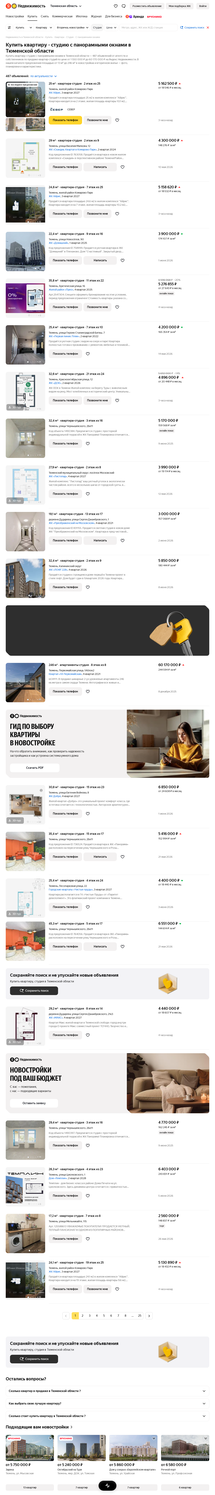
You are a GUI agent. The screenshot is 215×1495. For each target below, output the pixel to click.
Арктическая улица (70, 286)
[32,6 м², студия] (27, 393)
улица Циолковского (71, 1174)
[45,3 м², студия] (27, 943)
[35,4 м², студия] (27, 853)
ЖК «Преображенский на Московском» (72, 523)
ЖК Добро (55, 796)
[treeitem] (16, 16)
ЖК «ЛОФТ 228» (58, 569)
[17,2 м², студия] (27, 1235)
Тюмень (53, 89)
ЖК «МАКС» (56, 1017)
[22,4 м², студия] (27, 253)
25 (139, 1315)
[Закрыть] (207, 27)
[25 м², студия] (27, 108)
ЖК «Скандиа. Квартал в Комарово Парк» (73, 149)
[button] (123, 6)
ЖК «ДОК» (55, 383)
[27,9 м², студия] (27, 486)
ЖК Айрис (55, 92)
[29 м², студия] (27, 160)
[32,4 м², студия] (27, 440)
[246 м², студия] (27, 684)
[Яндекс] (8, 6)
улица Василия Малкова (73, 146)
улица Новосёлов (69, 239)
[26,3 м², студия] (27, 1188)
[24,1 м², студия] (27, 1282)
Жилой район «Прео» (61, 289)
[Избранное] (116, 6)
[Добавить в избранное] (117, 120)
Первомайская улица (71, 670)
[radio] (82, 1315)
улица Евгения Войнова (72, 792)
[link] (202, 6)
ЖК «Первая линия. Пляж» (64, 336)
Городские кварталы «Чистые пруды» (71, 889)
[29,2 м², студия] (27, 1028)
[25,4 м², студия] (27, 346)
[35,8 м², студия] (27, 300)
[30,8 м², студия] (27, 806)
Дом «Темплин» (58, 1178)
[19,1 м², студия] (27, 533)
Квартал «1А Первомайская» (65, 674)
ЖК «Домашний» (58, 242)
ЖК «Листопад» (58, 476)
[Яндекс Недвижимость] (28, 6)
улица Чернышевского (72, 426)
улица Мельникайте (70, 1221)
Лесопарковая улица (71, 886)
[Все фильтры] (9, 27)
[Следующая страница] (149, 1315)
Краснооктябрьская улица (74, 379)
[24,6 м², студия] (27, 206)
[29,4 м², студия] (27, 1142)
